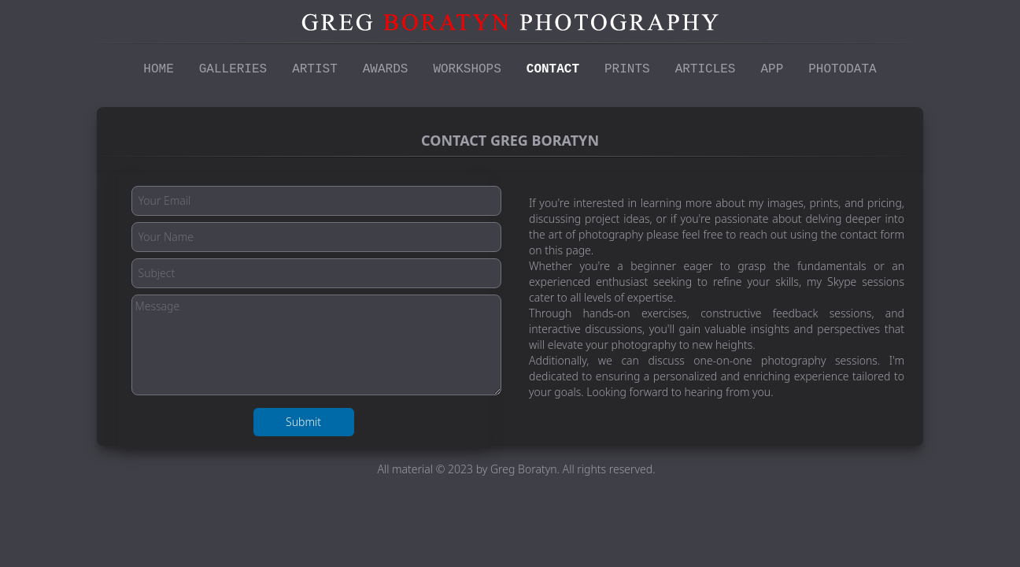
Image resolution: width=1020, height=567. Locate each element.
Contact (553, 69)
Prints (627, 69)
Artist (315, 69)
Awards (385, 69)
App (771, 69)
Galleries (233, 69)
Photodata (842, 69)
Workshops (467, 69)
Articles (705, 69)
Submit (303, 421)
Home (158, 69)
